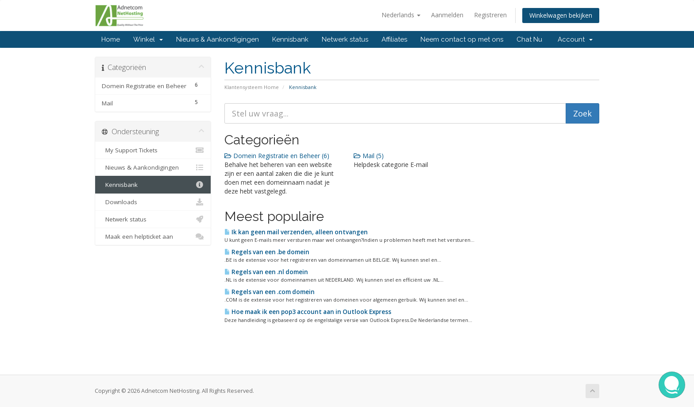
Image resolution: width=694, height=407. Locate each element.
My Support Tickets (153, 150)
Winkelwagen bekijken (560, 15)
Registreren (490, 15)
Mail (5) (369, 155)
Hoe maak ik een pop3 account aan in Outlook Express (307, 312)
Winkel (148, 39)
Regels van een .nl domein (266, 272)
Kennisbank (290, 39)
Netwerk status (345, 39)
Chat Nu (529, 39)
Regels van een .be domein (266, 252)
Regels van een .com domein (269, 292)
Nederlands (401, 15)
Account (575, 39)
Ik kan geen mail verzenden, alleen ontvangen (296, 232)
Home (110, 39)
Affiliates (394, 39)
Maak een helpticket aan (153, 236)
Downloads (153, 202)
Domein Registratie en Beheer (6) (276, 155)
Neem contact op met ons (461, 39)
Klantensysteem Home (251, 87)
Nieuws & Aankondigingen (217, 39)
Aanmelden (447, 15)
